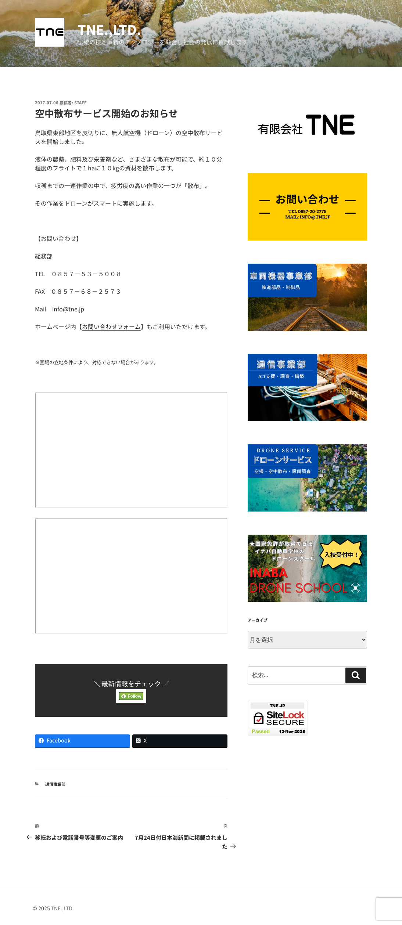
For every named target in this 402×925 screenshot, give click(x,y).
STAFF (80, 102)
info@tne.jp (68, 308)
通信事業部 (55, 784)
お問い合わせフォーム (111, 326)
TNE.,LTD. (109, 29)
